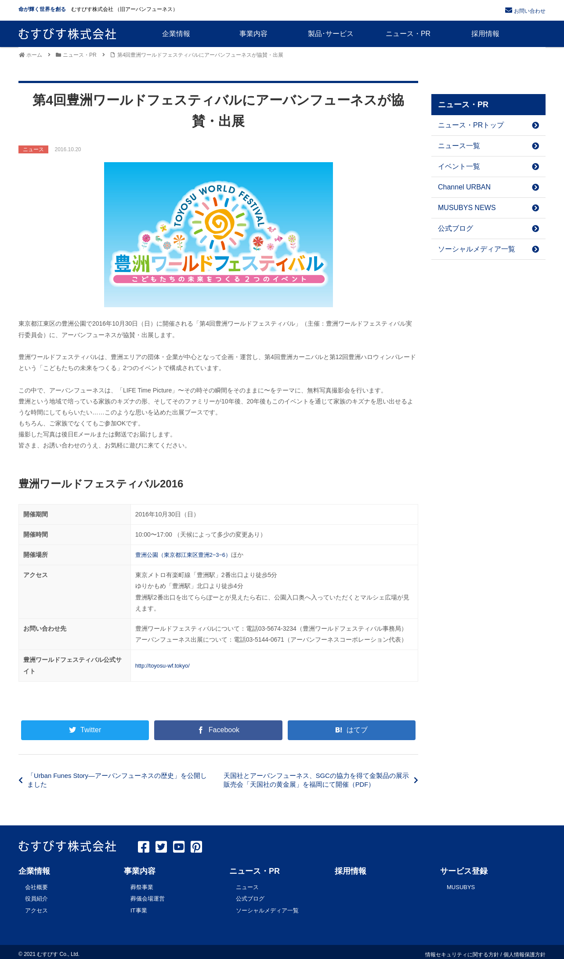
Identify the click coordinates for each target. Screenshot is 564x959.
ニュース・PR (254, 871)
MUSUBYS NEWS (488, 207)
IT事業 (138, 907)
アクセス (36, 907)
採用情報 (350, 871)
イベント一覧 (488, 166)
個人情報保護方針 (524, 950)
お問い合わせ (530, 11)
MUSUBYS (461, 886)
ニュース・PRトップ (488, 125)
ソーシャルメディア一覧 (488, 249)
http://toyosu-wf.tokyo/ (165, 665)
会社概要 (36, 886)
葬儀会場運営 (147, 897)
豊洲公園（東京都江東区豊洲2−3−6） (187, 554)
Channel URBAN (488, 187)
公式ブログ (488, 228)
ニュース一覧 (488, 145)
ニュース (247, 886)
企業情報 (34, 871)
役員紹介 (36, 897)
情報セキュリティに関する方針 (462, 950)
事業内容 (139, 871)
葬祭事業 (141, 886)
